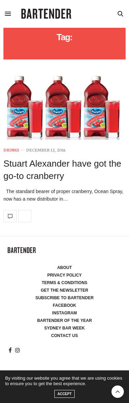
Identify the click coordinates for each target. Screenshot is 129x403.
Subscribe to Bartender (64, 297)
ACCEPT (64, 394)
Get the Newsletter (64, 290)
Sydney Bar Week (64, 328)
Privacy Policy (64, 275)
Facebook (64, 305)
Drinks (11, 150)
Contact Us (64, 335)
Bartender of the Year (64, 320)
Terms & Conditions (64, 282)
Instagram (64, 313)
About (64, 267)
